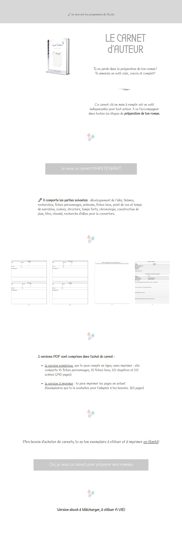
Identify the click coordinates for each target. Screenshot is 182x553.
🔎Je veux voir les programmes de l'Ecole (91, 14)
